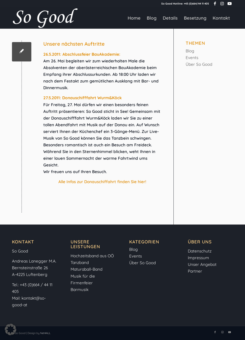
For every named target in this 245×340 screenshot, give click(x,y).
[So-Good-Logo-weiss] (45, 17)
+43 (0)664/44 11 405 (196, 3)
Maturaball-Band (86, 269)
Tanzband (80, 262)
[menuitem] (134, 17)
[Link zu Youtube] (229, 3)
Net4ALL (44, 333)
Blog (190, 50)
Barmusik (80, 289)
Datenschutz (200, 250)
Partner (195, 271)
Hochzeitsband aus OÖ (92, 255)
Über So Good (199, 64)
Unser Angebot (202, 264)
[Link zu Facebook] (215, 3)
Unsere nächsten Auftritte (74, 44)
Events (192, 57)
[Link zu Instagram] (222, 3)
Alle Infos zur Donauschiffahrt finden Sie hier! (102, 181)
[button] (10, 329)
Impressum (199, 257)
